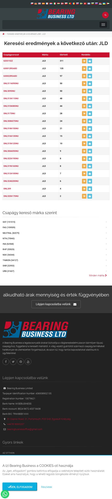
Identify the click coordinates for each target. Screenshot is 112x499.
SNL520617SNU (10, 196)
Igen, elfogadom (19, 487)
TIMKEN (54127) (10, 260)
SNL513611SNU (10, 98)
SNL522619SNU (10, 158)
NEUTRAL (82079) (11, 233)
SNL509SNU (9, 91)
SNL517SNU (9, 113)
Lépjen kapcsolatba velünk (56, 304)
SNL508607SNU (10, 121)
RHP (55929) (9, 249)
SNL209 (7, 188)
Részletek (46, 487)
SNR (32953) (9, 265)
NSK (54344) (9, 255)
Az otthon (8, 453)
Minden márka (98, 275)
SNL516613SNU (10, 136)
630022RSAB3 (10, 76)
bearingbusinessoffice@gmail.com (24, 429)
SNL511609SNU (10, 83)
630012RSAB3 (10, 68)
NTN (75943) (9, 238)
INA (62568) (8, 244)
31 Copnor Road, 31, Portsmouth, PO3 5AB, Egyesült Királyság (39, 419)
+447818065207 (15, 424)
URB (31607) (8, 271)
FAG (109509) (9, 227)
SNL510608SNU (10, 106)
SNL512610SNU (10, 173)
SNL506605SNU (10, 151)
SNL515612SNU (10, 143)
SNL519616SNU (10, 166)
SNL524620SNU (10, 181)
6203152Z (8, 61)
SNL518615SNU (10, 128)
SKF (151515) (9, 222)
